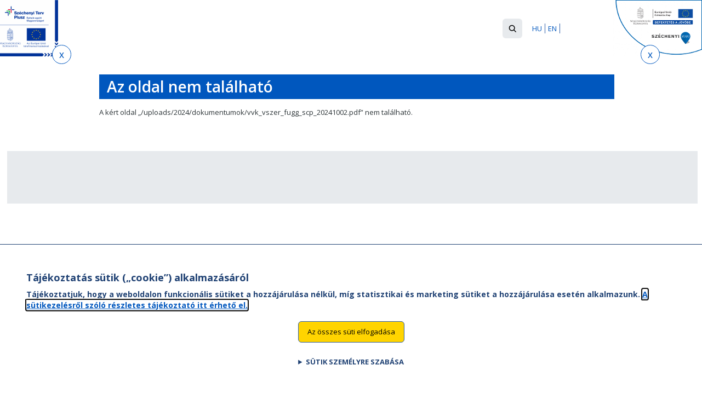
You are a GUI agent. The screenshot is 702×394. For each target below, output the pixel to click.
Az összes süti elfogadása (351, 344)
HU (537, 28)
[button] (512, 28)
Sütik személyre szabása (355, 374)
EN (552, 28)
